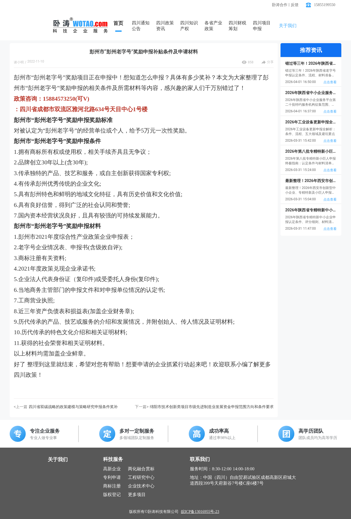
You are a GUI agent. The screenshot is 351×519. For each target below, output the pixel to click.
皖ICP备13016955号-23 (200, 512)
